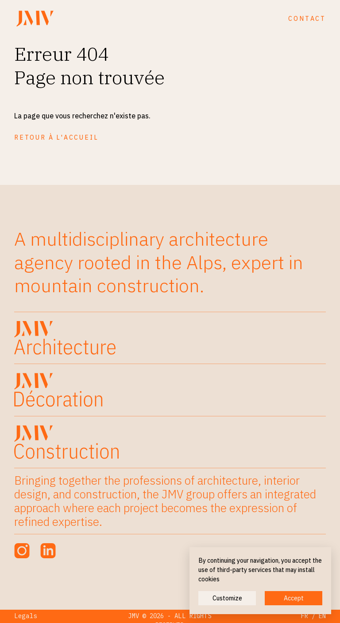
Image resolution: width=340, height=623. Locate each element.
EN (322, 616)
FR (304, 616)
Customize (227, 598)
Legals (25, 616)
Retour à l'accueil (56, 137)
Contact (307, 19)
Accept (294, 598)
